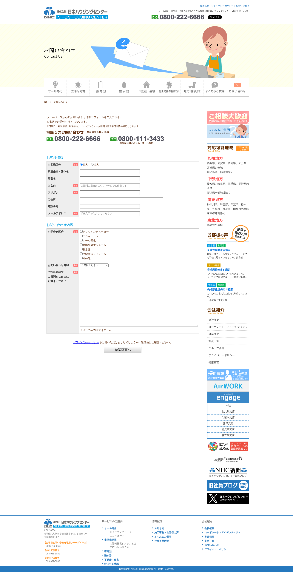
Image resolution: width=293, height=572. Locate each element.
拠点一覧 (214, 341)
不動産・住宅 (111, 559)
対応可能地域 (111, 563)
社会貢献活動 (161, 540)
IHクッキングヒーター (96, 231)
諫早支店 (228, 423)
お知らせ (159, 528)
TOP (46, 102)
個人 (85, 164)
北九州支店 (228, 411)
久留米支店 (228, 417)
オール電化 (89, 240)
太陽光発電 (110, 539)
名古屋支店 (228, 435)
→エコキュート (115, 535)
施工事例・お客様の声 (166, 532)
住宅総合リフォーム (94, 253)
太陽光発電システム (94, 244)
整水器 (86, 249)
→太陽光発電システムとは (121, 543)
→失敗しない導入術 (118, 547)
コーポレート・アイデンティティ (228, 326)
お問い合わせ (242, 5)
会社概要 (204, 5)
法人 (96, 164)
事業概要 (214, 333)
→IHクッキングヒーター (120, 532)
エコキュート (90, 236)
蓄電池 (108, 551)
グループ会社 (216, 348)
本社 (228, 405)
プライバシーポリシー (222, 5)
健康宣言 (214, 362)
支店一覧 (209, 540)
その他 (86, 258)
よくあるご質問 (162, 536)
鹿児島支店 (228, 429)
